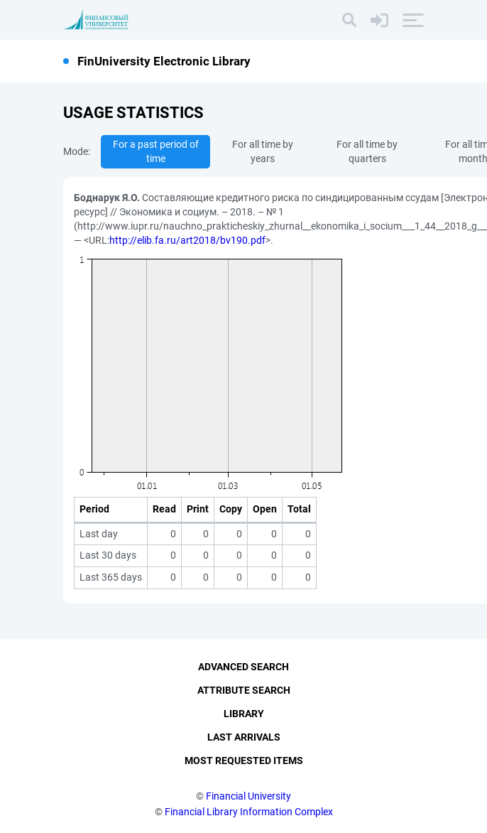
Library (244, 713)
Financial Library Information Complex (249, 811)
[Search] (349, 20)
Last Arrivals (243, 737)
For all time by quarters (367, 151)
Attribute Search (243, 690)
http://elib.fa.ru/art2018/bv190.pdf (187, 240)
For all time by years (262, 151)
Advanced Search (243, 666)
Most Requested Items (244, 760)
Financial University (248, 796)
